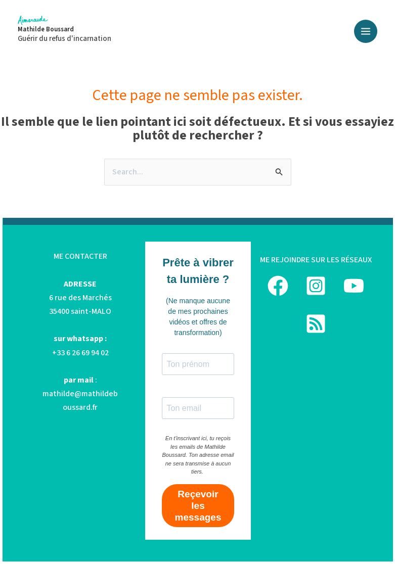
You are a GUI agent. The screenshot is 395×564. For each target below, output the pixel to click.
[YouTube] (354, 286)
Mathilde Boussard (46, 29)
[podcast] (316, 324)
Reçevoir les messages (198, 506)
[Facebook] (278, 286)
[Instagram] (316, 286)
